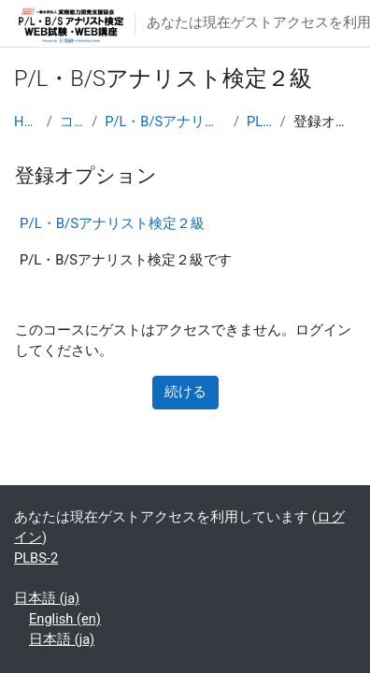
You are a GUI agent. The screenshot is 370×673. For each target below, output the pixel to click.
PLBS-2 (260, 121)
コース (72, 121)
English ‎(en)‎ (65, 618)
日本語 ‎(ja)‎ (46, 598)
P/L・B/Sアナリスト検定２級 (165, 121)
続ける (185, 391)
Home (26, 121)
